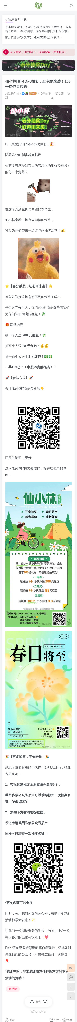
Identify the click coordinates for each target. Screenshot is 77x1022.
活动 (13, 989)
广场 (18, 66)
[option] (38, 421)
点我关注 (39, 37)
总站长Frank (13, 93)
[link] (38, 421)
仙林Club (28, 66)
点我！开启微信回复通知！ (23, 50)
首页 (9, 66)
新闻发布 (42, 66)
